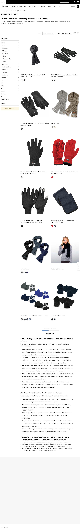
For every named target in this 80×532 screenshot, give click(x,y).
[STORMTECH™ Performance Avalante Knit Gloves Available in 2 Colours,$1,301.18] (65, 55)
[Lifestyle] (43, 6)
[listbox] (66, 33)
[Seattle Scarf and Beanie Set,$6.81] (65, 296)
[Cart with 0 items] (77, 2)
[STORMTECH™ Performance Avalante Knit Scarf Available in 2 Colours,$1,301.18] (35, 55)
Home (3, 2)
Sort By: (58, 33)
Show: (40, 33)
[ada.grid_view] (75, 33)
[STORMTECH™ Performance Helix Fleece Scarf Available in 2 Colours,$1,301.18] (65, 201)
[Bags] (25, 6)
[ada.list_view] (78, 33)
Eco (8, 2)
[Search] (78, 6)
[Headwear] (19, 6)
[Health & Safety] (56, 6)
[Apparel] (14, 6)
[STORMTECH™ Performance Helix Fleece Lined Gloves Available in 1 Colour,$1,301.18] (35, 152)
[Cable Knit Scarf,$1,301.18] (35, 249)
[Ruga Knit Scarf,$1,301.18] (65, 104)
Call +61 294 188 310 (64, 2)
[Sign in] (74, 2)
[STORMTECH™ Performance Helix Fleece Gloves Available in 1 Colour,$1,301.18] (65, 152)
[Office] (28, 6)
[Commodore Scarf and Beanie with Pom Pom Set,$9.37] (35, 296)
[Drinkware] (49, 6)
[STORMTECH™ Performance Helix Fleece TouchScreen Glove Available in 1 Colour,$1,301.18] (35, 201)
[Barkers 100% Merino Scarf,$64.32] (65, 249)
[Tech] (38, 6)
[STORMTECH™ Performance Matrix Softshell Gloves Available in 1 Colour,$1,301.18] (35, 104)
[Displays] (34, 6)
